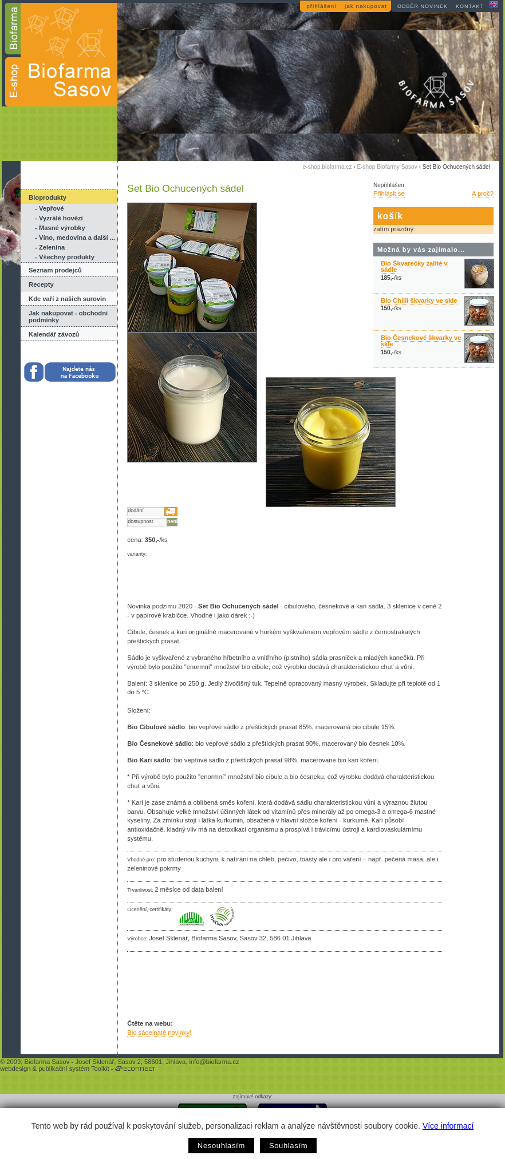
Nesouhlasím (221, 1145)
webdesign (15, 1068)
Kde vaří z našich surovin (67, 298)
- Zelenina (50, 247)
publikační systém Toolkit (73, 1068)
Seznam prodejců (55, 270)
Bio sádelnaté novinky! (159, 1032)
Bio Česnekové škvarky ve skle (421, 340)
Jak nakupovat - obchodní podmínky (68, 316)
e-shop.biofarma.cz (327, 167)
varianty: (137, 554)
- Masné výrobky (60, 227)
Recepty (41, 284)
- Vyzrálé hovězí (59, 218)
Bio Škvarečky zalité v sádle (414, 266)
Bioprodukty (47, 197)
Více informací (448, 1125)
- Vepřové (49, 208)
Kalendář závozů (54, 334)
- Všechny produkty (64, 257)
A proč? (483, 193)
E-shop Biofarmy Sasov (387, 167)
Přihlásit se (389, 193)
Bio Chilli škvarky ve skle (419, 300)
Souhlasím (288, 1145)
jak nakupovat (366, 6)
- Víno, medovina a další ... (75, 237)
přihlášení (321, 6)
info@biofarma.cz (214, 1061)
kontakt (470, 6)
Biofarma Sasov (46, 1061)
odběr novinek (422, 6)
